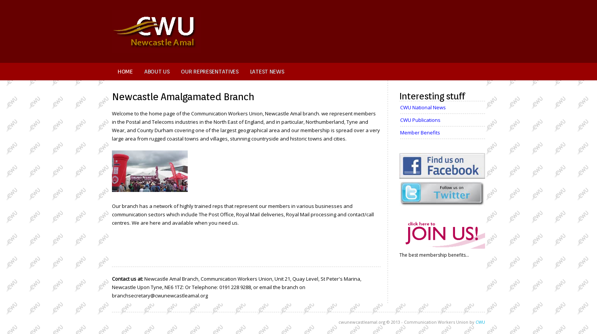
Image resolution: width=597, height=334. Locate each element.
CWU (480, 322)
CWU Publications (420, 120)
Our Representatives (209, 71)
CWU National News (423, 107)
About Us (157, 71)
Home (125, 71)
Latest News (267, 71)
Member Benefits (420, 132)
